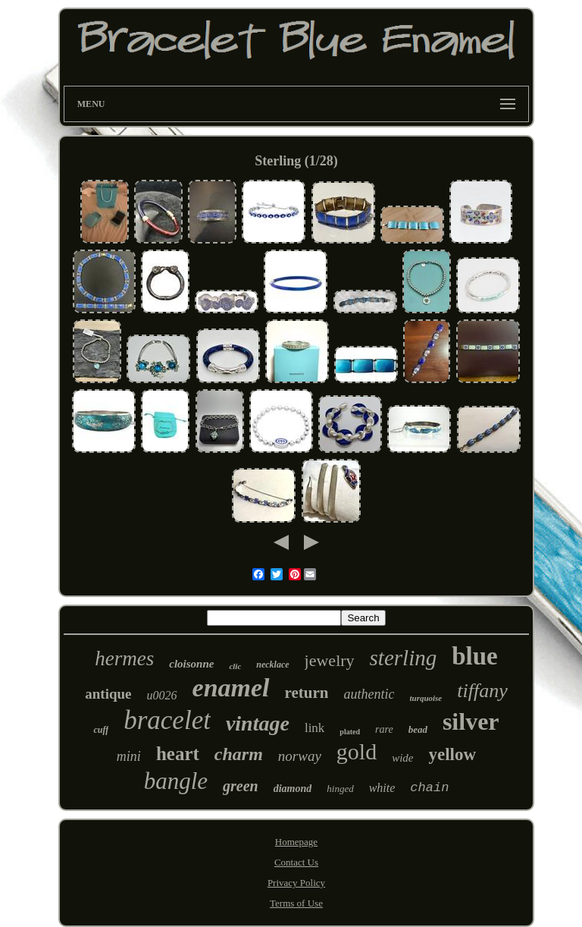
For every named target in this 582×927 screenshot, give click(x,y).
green (240, 786)
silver (471, 721)
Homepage (296, 841)
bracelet (167, 720)
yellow (453, 754)
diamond (293, 788)
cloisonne (191, 664)
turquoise (425, 697)
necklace (272, 664)
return (307, 692)
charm (238, 754)
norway (299, 756)
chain (429, 788)
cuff (100, 729)
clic (235, 666)
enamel (231, 688)
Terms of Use (296, 903)
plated (350, 731)
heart (177, 753)
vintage (257, 723)
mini (129, 756)
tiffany (482, 691)
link (314, 728)
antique (108, 694)
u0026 (162, 695)
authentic (368, 694)
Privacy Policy (296, 882)
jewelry (330, 660)
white (382, 787)
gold (356, 751)
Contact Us (296, 862)
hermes (124, 658)
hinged (340, 788)
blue (475, 656)
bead (417, 729)
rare (384, 729)
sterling (403, 658)
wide (402, 758)
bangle (176, 781)
